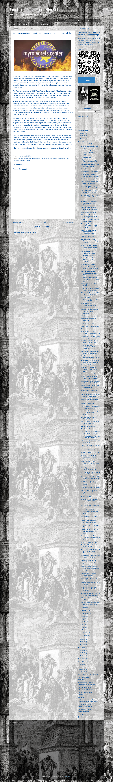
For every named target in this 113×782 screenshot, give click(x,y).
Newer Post (18, 222)
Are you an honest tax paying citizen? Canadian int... (90, 473)
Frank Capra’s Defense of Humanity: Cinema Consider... (89, 203)
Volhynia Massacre (84, 677)
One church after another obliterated (89, 319)
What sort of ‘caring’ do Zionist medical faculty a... (90, 441)
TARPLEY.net (82, 695)
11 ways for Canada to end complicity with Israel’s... (89, 215)
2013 (81, 664)
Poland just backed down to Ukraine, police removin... (90, 361)
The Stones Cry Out (87, 323)
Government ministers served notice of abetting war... (90, 395)
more (69, 144)
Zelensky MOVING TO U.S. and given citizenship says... (90, 531)
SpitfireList (81, 697)
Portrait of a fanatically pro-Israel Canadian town (89, 341)
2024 (81, 139)
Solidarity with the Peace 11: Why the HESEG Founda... (90, 477)
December (85, 144)
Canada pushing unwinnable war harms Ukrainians (90, 603)
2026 (81, 133)
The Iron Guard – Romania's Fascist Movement (90, 526)
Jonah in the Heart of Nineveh (34, 10)
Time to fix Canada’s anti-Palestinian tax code (89, 191)
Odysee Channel (42, 21)
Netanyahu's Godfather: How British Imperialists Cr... (90, 352)
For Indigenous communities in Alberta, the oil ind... (90, 468)
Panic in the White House (89, 542)
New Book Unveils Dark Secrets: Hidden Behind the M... (90, 537)
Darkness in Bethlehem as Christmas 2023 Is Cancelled (89, 311)
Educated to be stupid (88, 169)
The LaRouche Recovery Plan (90, 487)
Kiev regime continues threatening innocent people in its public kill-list (43, 148)
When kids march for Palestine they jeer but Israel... (89, 305)
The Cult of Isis (86, 157)
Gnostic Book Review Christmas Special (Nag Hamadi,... (89, 240)
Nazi (59, 158)
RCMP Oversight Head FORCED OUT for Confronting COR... (88, 231)
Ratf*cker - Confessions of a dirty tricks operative (90, 165)
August (84, 616)
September (85, 613)
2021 (81, 642)
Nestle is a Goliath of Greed (90, 326)
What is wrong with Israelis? (90, 171)
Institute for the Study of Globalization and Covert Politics (88, 700)
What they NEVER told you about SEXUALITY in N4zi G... (90, 500)
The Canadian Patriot (84, 687)
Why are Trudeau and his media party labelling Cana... (89, 457)
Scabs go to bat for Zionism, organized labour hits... (90, 289)
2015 (81, 658)
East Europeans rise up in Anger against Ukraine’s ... (90, 567)
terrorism (22, 160)
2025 (81, 136)
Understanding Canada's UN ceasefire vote (90, 386)
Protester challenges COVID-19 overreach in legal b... (90, 594)
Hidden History (57, 21)
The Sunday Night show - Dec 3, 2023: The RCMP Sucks (90, 437)
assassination (28, 158)
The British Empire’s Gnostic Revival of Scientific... (90, 182)
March (84, 630)
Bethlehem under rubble (88, 212)
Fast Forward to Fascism (89, 429)
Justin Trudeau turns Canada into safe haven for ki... (90, 446)
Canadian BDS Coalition (85, 682)
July (83, 619)
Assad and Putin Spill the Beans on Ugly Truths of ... (90, 267)
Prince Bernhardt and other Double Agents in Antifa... (90, 377)
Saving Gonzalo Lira (87, 236)
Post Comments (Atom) (28, 233)
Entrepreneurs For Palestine (87, 684)
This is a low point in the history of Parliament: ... (89, 521)
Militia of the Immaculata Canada (88, 674)
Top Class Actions (83, 711)
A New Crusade (86, 571)
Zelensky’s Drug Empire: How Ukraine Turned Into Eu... (90, 187)
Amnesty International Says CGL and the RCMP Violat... (90, 412)
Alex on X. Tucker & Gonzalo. (90, 452)
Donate (88, 80)
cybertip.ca (81, 714)
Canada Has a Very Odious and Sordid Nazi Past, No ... (90, 196)
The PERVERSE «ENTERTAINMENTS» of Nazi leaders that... (90, 346)
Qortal (80, 717)
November (85, 607)
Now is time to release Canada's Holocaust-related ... (90, 463)
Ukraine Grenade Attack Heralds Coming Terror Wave (89, 273)
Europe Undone (86, 496)
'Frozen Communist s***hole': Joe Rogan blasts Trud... (90, 432)
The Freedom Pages (84, 709)
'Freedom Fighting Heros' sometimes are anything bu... (89, 561)
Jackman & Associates (85, 707)
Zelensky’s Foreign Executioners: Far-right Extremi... (89, 225)
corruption (44, 158)
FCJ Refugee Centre (84, 704)
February (85, 633)
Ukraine (28, 160)
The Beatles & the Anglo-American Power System (89, 208)
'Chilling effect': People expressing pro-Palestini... (90, 175)
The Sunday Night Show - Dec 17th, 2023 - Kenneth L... (90, 279)
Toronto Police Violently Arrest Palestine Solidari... (90, 407)
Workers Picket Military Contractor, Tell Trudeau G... (89, 369)
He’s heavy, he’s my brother (90, 179)
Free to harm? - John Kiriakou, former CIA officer (90, 332)
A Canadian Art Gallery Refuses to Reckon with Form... (89, 511)
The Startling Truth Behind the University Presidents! (90, 337)
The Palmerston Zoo (92, 21)
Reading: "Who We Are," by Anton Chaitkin (90, 545)
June (83, 621)
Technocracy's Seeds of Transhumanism (88, 574)
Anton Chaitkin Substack (85, 690)
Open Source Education (88, 426)
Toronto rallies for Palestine (89, 374)
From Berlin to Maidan (88, 264)
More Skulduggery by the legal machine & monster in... (90, 491)
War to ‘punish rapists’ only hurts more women (89, 391)
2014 (81, 661)
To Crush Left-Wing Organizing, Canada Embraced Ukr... (88, 253)
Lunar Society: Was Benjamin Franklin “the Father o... (90, 556)
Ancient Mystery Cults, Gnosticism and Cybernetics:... (88, 259)
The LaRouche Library (85, 692)
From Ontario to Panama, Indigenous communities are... (89, 247)
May (83, 624)
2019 (81, 647)
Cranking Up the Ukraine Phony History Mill (89, 418)
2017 (81, 653)
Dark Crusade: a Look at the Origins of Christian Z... (90, 422)
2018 (81, 650)
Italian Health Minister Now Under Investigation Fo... (89, 400)
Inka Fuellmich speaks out (89, 316)
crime (50, 158)
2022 (81, 639)
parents (63, 158)
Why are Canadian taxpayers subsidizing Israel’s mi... (90, 160)
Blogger (67, 776)
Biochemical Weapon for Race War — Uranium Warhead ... (89, 588)
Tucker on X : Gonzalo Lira (89, 450)
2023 (81, 141)
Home (15, 21)
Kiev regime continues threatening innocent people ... (88, 482)
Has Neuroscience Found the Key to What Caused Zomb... (90, 551)
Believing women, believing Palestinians (89, 284)
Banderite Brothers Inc (88, 365)
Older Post (68, 222)
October (84, 610)
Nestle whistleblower (87, 329)
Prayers (33, 24)
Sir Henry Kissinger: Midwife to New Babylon (90, 220)
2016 (81, 656)
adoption (20, 158)
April (83, 627)
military (55, 158)
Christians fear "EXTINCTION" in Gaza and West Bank (89, 299)
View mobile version (43, 227)
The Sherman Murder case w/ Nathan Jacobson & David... (90, 152)
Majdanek (81, 679)
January (84, 635)
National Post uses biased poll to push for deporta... (90, 293)
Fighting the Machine (87, 403)
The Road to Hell (45, 24)
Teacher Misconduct (20, 24)
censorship (36, 158)
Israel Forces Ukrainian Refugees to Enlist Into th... (90, 356)
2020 (81, 644)
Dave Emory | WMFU (73, 21)
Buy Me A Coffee (27, 21)
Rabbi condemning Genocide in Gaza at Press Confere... (90, 382)
